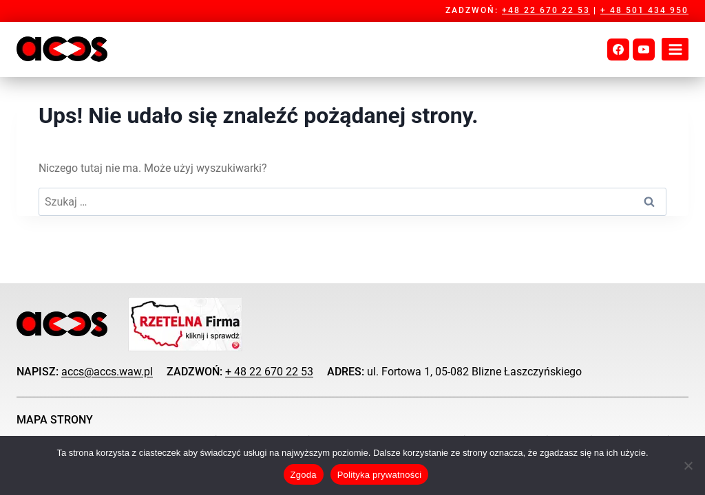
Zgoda (304, 475)
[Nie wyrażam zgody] (688, 465)
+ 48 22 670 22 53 (269, 371)
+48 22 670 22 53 (546, 10)
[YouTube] (644, 49)
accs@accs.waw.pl (107, 371)
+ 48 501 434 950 (644, 10)
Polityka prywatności (379, 475)
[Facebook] (618, 49)
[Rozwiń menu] (675, 49)
